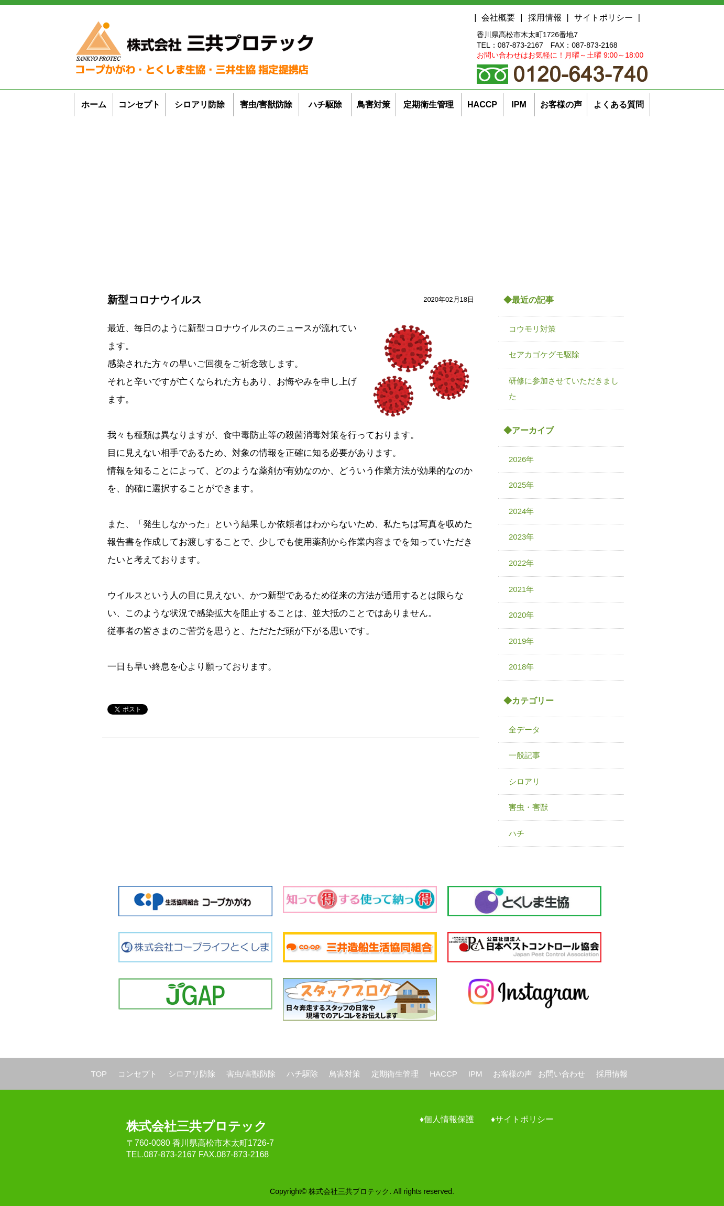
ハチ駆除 (302, 1073)
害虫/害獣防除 (251, 1073)
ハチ (516, 833)
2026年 (521, 459)
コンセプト (137, 1073)
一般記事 (524, 755)
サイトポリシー (603, 17)
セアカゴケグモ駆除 (544, 354)
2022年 (521, 562)
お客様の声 (512, 1073)
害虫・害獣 (528, 807)
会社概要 (498, 17)
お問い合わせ (561, 1073)
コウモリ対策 (532, 328)
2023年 (521, 536)
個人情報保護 (449, 1119)
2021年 (521, 589)
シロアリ (524, 781)
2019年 (521, 641)
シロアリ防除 (191, 1073)
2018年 (521, 666)
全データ (524, 729)
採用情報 (545, 17)
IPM (475, 1073)
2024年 (521, 511)
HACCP (443, 1073)
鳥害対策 (344, 1073)
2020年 (521, 614)
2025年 (521, 484)
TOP (99, 1073)
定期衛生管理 (395, 1073)
